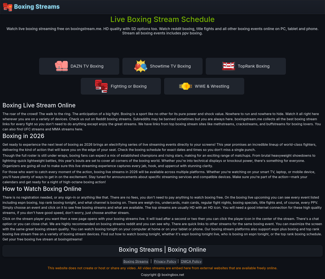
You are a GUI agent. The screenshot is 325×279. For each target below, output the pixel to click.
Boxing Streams (31, 7)
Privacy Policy (165, 261)
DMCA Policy (191, 261)
